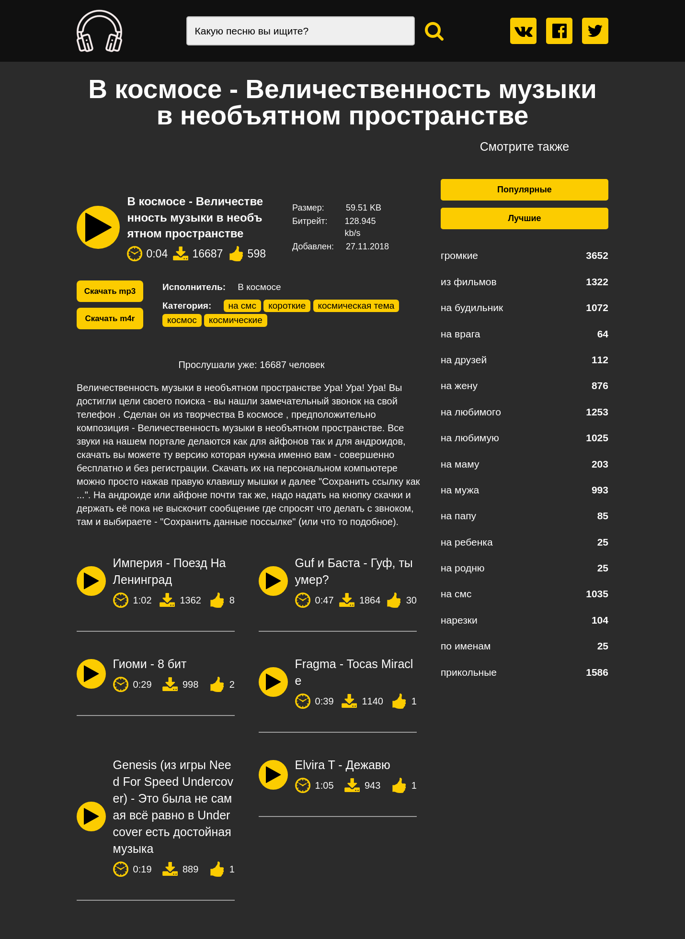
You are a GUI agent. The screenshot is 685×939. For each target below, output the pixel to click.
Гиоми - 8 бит (150, 664)
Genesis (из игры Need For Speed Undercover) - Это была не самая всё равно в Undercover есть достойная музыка (173, 806)
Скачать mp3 (110, 291)
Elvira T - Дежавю (342, 764)
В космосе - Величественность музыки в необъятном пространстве (195, 217)
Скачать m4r (110, 318)
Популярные (524, 189)
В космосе (259, 287)
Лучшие (524, 218)
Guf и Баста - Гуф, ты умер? (354, 571)
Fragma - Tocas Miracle (354, 672)
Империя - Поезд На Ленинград (169, 571)
